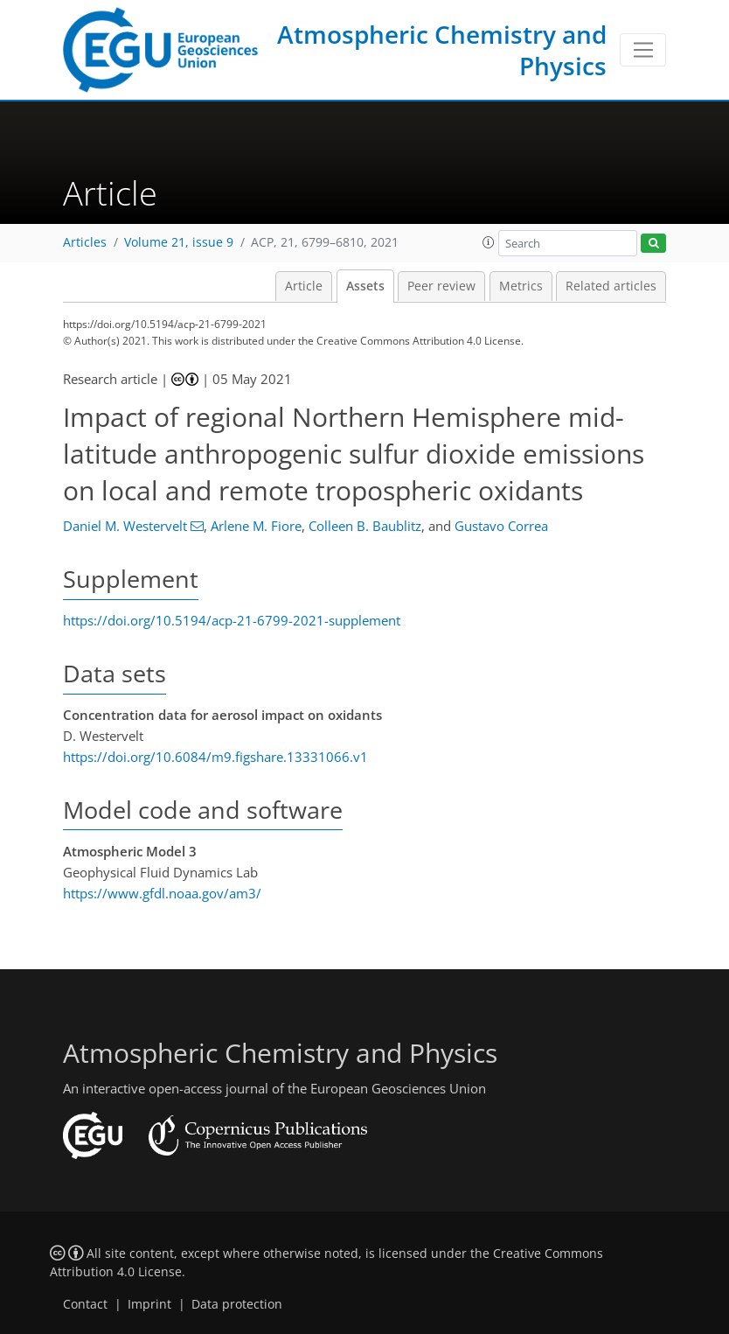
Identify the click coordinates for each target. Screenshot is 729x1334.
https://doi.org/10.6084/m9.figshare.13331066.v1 (215, 756)
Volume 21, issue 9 (178, 242)
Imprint (149, 1304)
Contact (85, 1304)
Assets (365, 286)
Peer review (441, 286)
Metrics (521, 286)
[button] (489, 242)
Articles (85, 242)
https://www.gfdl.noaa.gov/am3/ (162, 893)
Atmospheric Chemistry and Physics (442, 49)
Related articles (611, 286)
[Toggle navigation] (643, 49)
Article (304, 286)
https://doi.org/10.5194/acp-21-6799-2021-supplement (231, 620)
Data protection (236, 1304)
